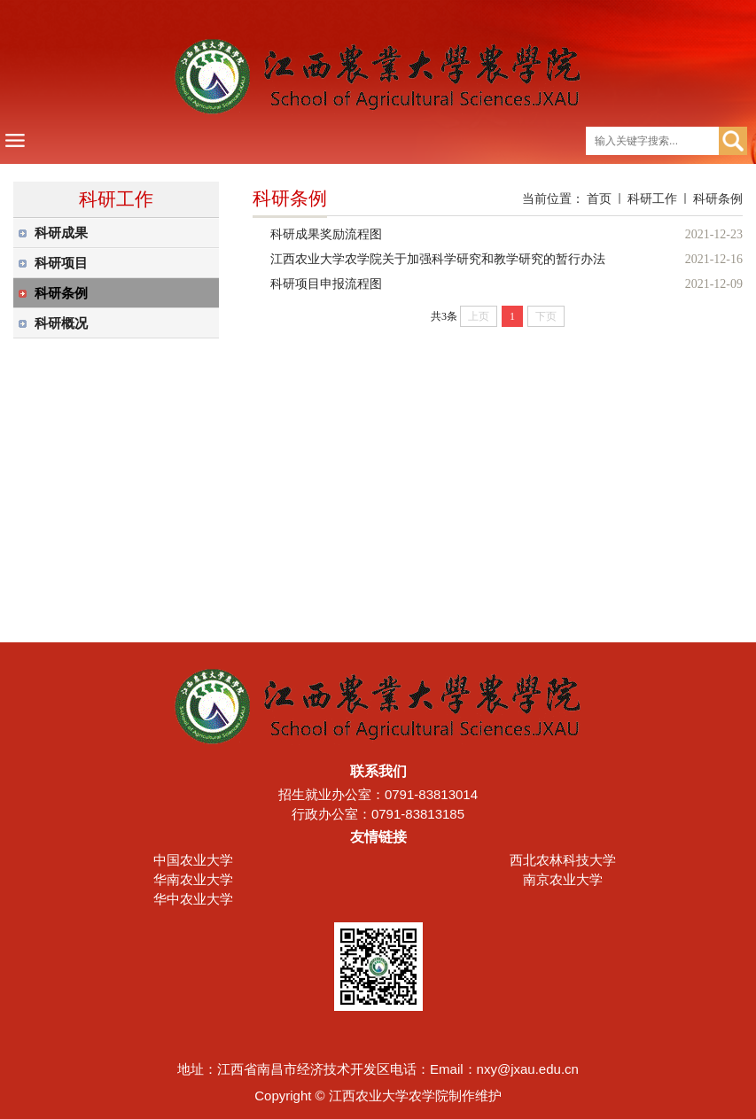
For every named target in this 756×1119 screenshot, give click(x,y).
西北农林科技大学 (563, 859)
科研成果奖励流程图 (326, 234)
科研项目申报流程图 (326, 284)
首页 (599, 198)
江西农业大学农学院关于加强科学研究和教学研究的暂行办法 (437, 259)
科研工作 (652, 198)
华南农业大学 (193, 879)
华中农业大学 (193, 898)
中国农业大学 (193, 859)
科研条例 (718, 198)
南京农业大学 (563, 879)
